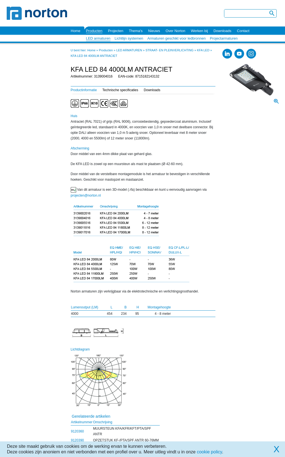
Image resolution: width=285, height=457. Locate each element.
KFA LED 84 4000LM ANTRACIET (94, 55)
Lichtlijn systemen (129, 38)
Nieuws (154, 31)
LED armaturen (98, 38)
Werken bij (199, 31)
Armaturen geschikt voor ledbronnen (176, 38)
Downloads (222, 31)
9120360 (77, 431)
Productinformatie (84, 90)
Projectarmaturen (224, 38)
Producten (94, 31)
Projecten (115, 31)
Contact (243, 31)
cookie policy (209, 451)
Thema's (135, 31)
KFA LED (203, 50)
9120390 (77, 440)
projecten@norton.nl (86, 195)
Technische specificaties (120, 90)
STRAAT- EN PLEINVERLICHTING (170, 50)
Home (75, 31)
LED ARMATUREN (129, 50)
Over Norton (175, 31)
